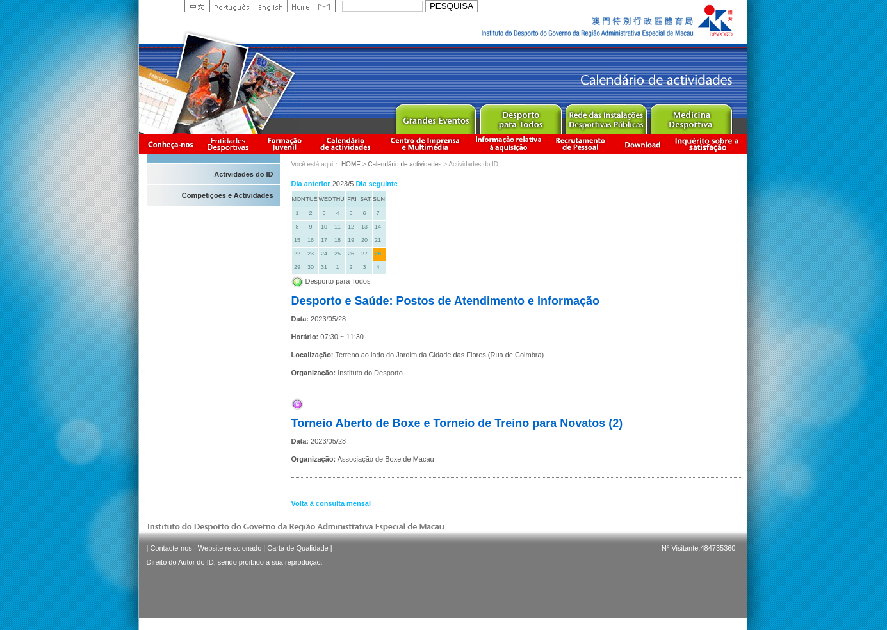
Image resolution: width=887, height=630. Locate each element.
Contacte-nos (170, 548)
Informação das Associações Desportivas (230, 144)
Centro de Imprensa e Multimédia (425, 144)
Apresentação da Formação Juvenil (284, 144)
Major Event (435, 116)
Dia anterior (310, 184)
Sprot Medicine (690, 116)
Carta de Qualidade (297, 548)
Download (642, 144)
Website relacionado (229, 548)
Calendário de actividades (345, 144)
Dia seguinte (376, 184)
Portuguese (231, 6)
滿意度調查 (709, 144)
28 (378, 253)
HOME (351, 164)
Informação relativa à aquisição (508, 144)
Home (300, 6)
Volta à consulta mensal (331, 503)
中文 (196, 6)
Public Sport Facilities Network (605, 116)
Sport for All (520, 116)
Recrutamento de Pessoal (581, 144)
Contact (324, 6)
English (270, 6)
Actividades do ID (243, 174)
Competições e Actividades (227, 195)
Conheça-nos (170, 144)
